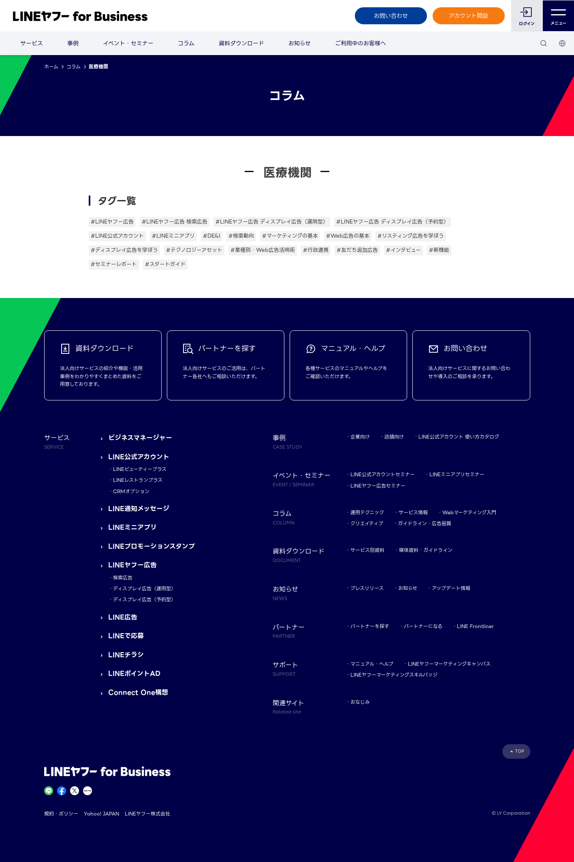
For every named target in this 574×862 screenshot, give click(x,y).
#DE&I (211, 236)
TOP (519, 751)
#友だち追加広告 (357, 250)
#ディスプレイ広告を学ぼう (124, 250)
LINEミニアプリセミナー (456, 474)
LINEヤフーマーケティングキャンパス (449, 664)
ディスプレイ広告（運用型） (144, 588)
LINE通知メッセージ (138, 509)
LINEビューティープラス (139, 469)
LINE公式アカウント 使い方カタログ (458, 437)
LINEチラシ (126, 655)
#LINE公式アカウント (117, 236)
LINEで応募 (126, 636)
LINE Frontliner (475, 626)
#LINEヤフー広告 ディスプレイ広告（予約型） (392, 221)
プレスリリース (367, 588)
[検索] (543, 43)
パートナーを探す (369, 626)
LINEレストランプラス (137, 480)
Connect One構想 (138, 692)
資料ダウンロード (241, 43)
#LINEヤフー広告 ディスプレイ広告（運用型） (272, 221)
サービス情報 (413, 512)
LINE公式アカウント (138, 457)
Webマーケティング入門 (469, 512)
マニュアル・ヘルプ (371, 664)
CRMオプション (131, 491)
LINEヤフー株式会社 (147, 813)
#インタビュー (403, 250)
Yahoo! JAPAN (101, 813)
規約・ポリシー (61, 813)
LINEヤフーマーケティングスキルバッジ (393, 675)
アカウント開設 (468, 15)
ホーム (51, 66)
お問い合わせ (390, 15)
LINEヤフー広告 (132, 565)
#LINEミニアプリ (173, 236)
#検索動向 (241, 236)
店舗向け (394, 437)
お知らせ (299, 43)
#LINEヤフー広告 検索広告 (174, 221)
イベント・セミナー (128, 43)
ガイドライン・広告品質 (424, 523)
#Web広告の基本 (347, 236)
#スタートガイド (165, 264)
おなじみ (360, 702)
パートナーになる (423, 626)
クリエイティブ (366, 523)
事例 (73, 43)
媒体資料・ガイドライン (425, 550)
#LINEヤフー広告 (112, 221)
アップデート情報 (451, 588)
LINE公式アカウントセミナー (382, 474)
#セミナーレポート (114, 264)
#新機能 (439, 250)
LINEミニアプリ (132, 527)
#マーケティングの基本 (290, 236)
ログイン (527, 23)
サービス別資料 (367, 550)
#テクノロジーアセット (194, 250)
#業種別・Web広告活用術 (262, 250)
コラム (186, 43)
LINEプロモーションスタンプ (151, 546)
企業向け (360, 437)
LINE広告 (122, 617)
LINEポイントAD (134, 673)
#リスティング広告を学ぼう (411, 236)
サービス (31, 43)
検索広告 (122, 577)
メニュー (558, 16)
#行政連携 (316, 250)
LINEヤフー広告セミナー (377, 486)
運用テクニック (367, 512)
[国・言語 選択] (562, 43)
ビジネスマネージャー (140, 438)
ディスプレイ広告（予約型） (144, 599)
